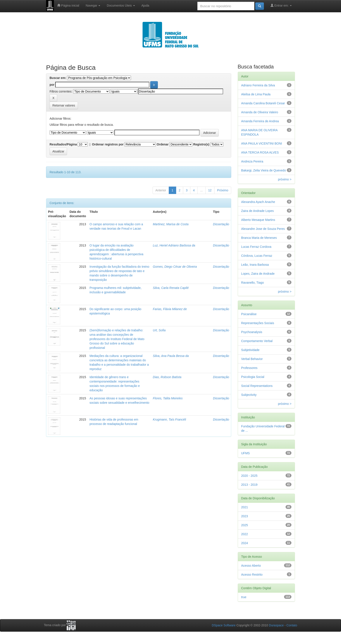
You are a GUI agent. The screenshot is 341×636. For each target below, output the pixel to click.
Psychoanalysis (251, 332)
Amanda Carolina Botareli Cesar (263, 103)
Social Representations (257, 386)
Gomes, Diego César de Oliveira (175, 266)
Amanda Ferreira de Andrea (260, 121)
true (243, 597)
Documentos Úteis (121, 5)
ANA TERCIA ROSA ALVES (260, 152)
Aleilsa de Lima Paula (256, 94)
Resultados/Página (63, 144)
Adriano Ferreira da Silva (258, 85)
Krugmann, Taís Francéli (169, 419)
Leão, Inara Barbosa (255, 264)
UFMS (245, 453)
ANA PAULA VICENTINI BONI (261, 143)
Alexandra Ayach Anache (258, 202)
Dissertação (221, 224)
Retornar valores (63, 105)
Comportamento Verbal (257, 341)
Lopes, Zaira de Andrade (258, 273)
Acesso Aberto (251, 565)
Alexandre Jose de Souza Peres (263, 229)
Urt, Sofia (159, 330)
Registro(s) (201, 144)
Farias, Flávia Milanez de (170, 309)
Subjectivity (249, 395)
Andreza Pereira (252, 161)
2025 (244, 525)
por (52, 84)
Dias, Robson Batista (167, 377)
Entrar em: (281, 5)
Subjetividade (250, 350)
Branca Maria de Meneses (259, 237)
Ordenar (163, 144)
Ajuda (145, 5)
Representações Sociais (257, 323)
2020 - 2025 (249, 475)
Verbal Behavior (252, 359)
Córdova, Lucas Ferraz (256, 255)
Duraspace (276, 625)
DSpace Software (224, 625)
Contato (291, 625)
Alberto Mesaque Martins (258, 220)
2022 (244, 534)
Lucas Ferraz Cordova (256, 246)
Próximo (222, 190)
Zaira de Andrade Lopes (257, 211)
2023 (244, 516)
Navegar (93, 5)
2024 (244, 543)
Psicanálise (249, 314)
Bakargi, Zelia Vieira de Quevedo (263, 170)
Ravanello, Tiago (252, 282)
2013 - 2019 (249, 484)
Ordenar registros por (108, 144)
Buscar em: (58, 78)
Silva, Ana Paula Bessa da (171, 356)
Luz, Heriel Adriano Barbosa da (174, 245)
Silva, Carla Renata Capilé (171, 288)
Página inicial (68, 5)
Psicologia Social (252, 377)
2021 (244, 507)
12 (210, 190)
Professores (249, 368)
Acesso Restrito (252, 574)
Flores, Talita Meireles (168, 398)
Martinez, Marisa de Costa (170, 224)
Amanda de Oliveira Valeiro (259, 112)
